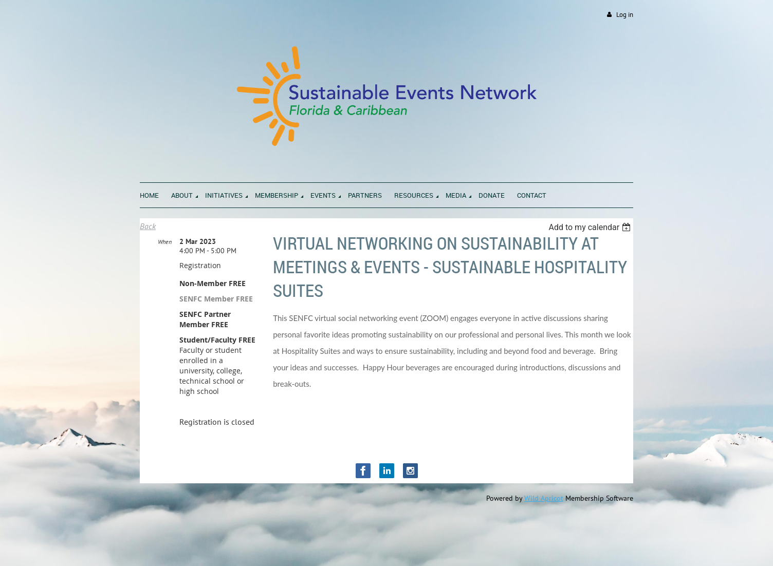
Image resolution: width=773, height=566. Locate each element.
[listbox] (590, 227)
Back (148, 226)
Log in (624, 14)
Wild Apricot (543, 498)
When (165, 242)
